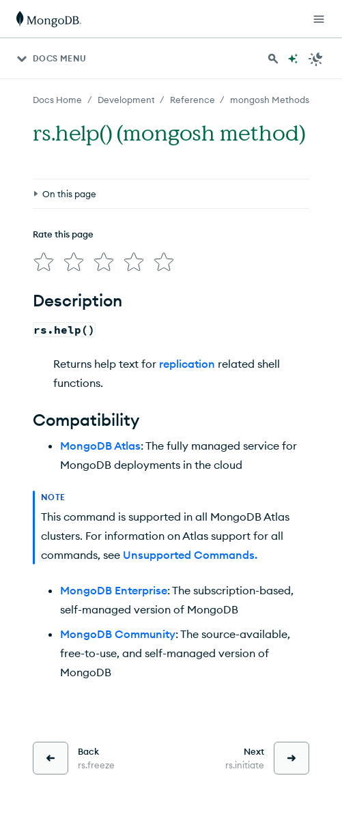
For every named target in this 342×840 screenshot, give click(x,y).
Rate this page (63, 234)
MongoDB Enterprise (113, 590)
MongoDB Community (117, 634)
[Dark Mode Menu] (316, 58)
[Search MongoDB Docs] (273, 58)
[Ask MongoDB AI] (292, 58)
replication (187, 364)
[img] (44, 262)
